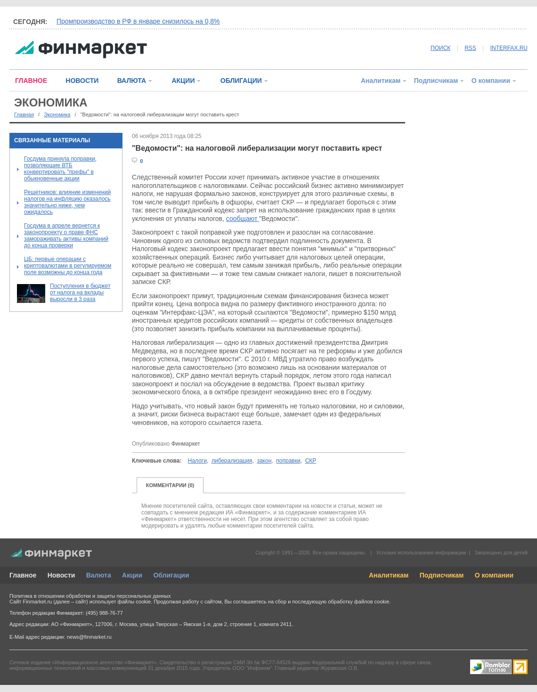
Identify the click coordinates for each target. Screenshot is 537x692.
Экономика (57, 114)
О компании (491, 80)
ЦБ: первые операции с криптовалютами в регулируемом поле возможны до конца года (67, 266)
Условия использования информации (421, 552)
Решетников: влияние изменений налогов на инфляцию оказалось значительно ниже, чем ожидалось (67, 202)
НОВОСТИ (81, 80)
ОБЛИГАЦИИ (241, 80)
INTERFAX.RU (509, 48)
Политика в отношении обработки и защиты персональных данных (90, 596)
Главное (22, 575)
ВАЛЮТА (131, 80)
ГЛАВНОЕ (31, 80)
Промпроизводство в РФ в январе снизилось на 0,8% (138, 21)
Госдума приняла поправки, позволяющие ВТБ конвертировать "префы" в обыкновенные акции (60, 168)
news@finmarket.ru (89, 637)
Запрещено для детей (501, 552)
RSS (470, 48)
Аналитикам (380, 80)
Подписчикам (436, 80)
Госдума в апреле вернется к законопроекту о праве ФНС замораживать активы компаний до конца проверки (66, 235)
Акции (132, 575)
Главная (24, 114)
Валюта (98, 575)
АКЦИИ (183, 80)
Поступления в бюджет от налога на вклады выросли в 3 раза (80, 292)
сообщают (243, 218)
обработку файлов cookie (358, 601)
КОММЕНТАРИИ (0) (170, 485)
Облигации (171, 575)
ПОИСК (440, 48)
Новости (61, 575)
